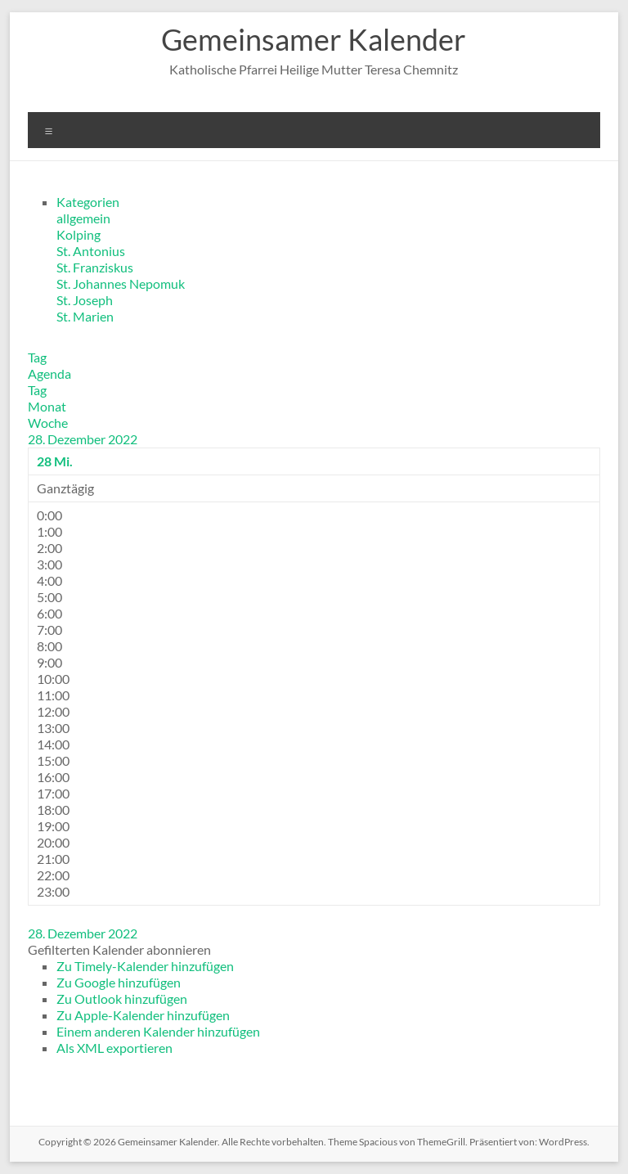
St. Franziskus (94, 267)
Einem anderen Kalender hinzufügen (158, 1031)
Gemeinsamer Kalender (313, 39)
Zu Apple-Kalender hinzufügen (143, 1015)
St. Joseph (84, 300)
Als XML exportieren (114, 1047)
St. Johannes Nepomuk (120, 283)
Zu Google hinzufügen (118, 982)
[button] (119, 949)
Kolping (78, 234)
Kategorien (87, 201)
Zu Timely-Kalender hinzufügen (145, 966)
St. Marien (85, 316)
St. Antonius (90, 251)
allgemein (83, 218)
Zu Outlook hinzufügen (121, 998)
